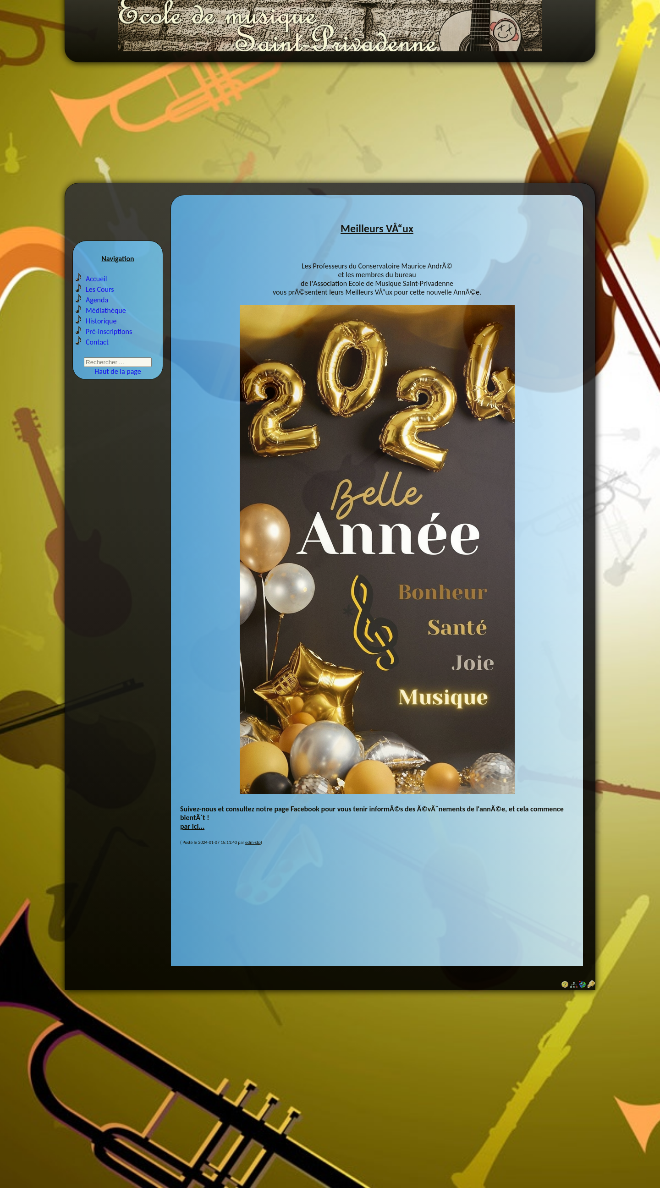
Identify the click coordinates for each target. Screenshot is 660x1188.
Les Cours (100, 299)
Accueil (96, 288)
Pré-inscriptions (109, 341)
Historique (101, 330)
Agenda (97, 309)
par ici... (192, 834)
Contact (97, 351)
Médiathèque (106, 320)
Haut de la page (117, 381)
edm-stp (253, 850)
